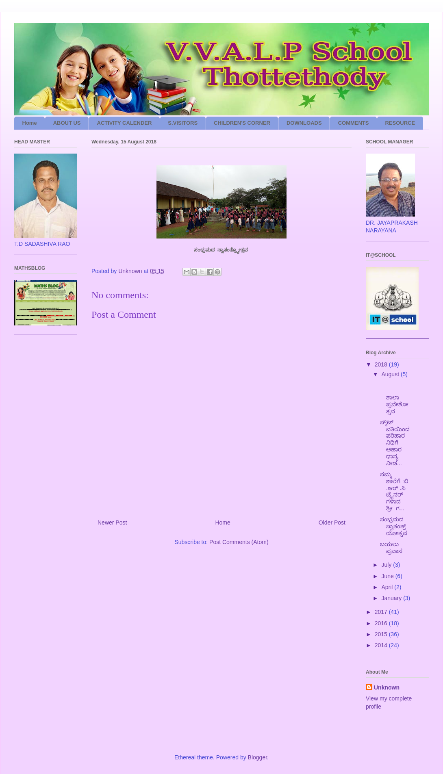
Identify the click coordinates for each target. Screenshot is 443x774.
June (388, 576)
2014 (382, 645)
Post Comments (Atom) (238, 542)
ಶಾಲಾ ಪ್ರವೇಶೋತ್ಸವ (395, 397)
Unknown (387, 687)
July (387, 565)
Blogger (257, 757)
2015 (382, 634)
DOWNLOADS (304, 123)
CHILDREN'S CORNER (242, 123)
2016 (382, 623)
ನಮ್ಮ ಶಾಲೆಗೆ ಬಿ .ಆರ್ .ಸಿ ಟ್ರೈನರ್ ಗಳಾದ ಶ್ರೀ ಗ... (394, 491)
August (390, 374)
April (387, 587)
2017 (382, 612)
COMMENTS (353, 123)
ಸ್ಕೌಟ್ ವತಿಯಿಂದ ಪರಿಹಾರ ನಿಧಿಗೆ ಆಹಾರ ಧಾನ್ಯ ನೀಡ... (395, 442)
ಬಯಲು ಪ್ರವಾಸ (393, 547)
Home (29, 123)
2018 (382, 364)
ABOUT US (67, 123)
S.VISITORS (183, 123)
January (392, 598)
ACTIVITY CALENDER (124, 123)
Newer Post (112, 522)
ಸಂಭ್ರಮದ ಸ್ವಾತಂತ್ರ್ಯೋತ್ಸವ (394, 526)
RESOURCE (400, 123)
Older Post (332, 522)
